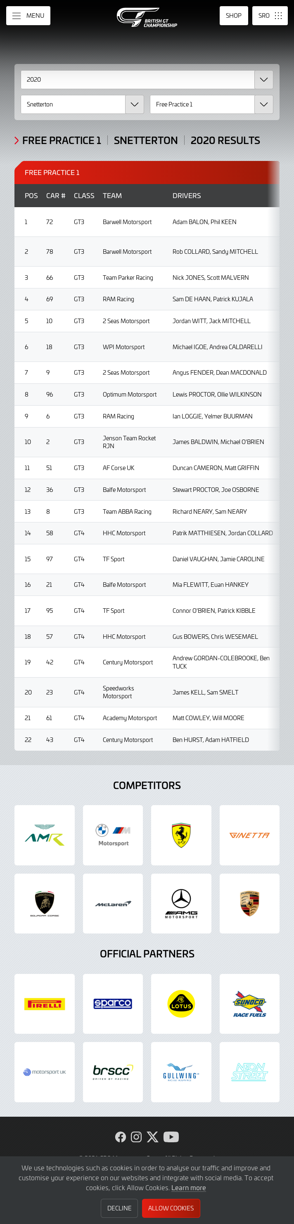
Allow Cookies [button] (171, 1208)
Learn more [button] (188, 1187)
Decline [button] (119, 1208)
